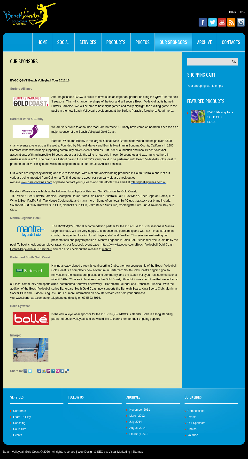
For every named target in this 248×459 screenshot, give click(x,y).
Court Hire (19, 429)
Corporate (19, 411)
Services (87, 41)
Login (232, 12)
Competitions (195, 411)
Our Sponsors (173, 41)
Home (42, 41)
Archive (204, 41)
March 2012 (137, 415)
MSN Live (44, 371)
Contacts (231, 41)
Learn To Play (22, 417)
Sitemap (137, 451)
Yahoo (48, 371)
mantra (106, 249)
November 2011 (139, 409)
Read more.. (166, 110)
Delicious (67, 371)
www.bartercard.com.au (31, 297)
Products (115, 41)
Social (63, 41)
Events (17, 435)
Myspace (39, 371)
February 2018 (138, 434)
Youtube (192, 435)
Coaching (19, 423)
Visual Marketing (119, 451)
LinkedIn (53, 371)
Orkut (58, 371)
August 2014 (137, 428)
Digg (62, 371)
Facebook (25, 371)
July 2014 (135, 421)
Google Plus (35, 371)
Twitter (30, 371)
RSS (242, 12)
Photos (142, 41)
